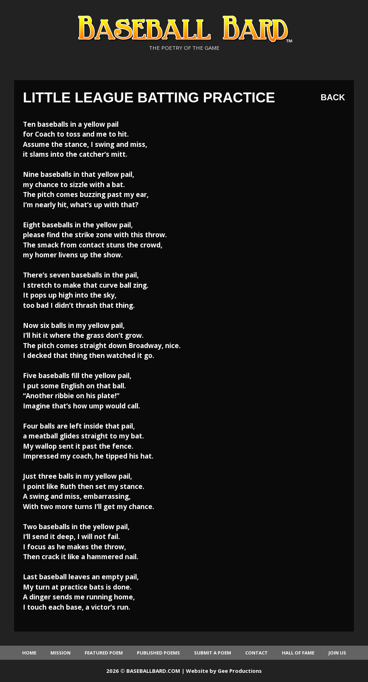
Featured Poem (104, 653)
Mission (60, 653)
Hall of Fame (298, 653)
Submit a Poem (212, 653)
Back (333, 97)
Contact (256, 653)
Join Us (337, 653)
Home (29, 653)
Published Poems (158, 653)
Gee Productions (240, 670)
